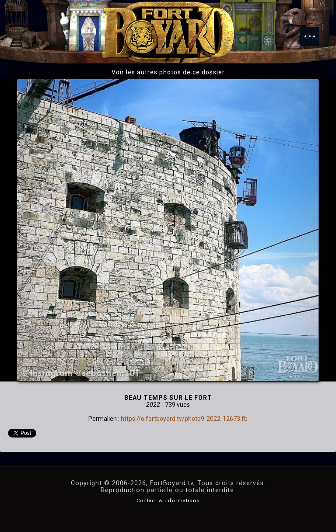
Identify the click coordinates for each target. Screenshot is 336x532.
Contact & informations (168, 501)
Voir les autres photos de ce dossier (168, 72)
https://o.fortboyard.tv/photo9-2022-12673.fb (184, 418)
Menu (314, 32)
